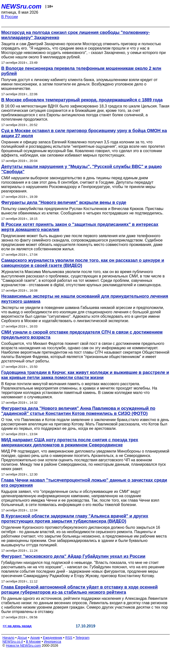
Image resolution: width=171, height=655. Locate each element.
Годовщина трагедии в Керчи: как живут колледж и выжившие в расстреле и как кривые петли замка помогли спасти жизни (85, 375)
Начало (8, 638)
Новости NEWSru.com (23, 645)
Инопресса (52, 642)
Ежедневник (52, 638)
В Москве (33, 642)
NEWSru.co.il (12, 642)
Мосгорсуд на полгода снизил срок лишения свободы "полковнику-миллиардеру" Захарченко (75, 35)
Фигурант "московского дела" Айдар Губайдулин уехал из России (73, 556)
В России (9, 17)
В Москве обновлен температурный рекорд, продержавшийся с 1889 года (81, 99)
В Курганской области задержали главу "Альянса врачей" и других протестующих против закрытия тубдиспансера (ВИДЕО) (74, 519)
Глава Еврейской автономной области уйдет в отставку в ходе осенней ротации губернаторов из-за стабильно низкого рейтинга (79, 590)
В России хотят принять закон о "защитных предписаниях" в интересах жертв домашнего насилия (79, 227)
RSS (68, 638)
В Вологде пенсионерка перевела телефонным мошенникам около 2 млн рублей (81, 71)
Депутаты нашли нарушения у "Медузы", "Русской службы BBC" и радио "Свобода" (81, 169)
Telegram (82, 638)
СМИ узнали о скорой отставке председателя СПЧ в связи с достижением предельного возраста (82, 335)
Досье (22, 638)
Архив (35, 638)
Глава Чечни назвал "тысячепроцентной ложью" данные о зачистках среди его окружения (84, 483)
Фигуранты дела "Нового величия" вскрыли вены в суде (63, 202)
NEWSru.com (21, 6)
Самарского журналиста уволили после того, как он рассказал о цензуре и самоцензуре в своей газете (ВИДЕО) (82, 263)
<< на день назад (17, 626)
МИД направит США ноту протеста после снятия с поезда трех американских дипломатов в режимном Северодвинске (69, 442)
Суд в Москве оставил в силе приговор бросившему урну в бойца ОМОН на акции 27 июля (84, 133)
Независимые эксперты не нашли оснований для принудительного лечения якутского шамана (84, 299)
